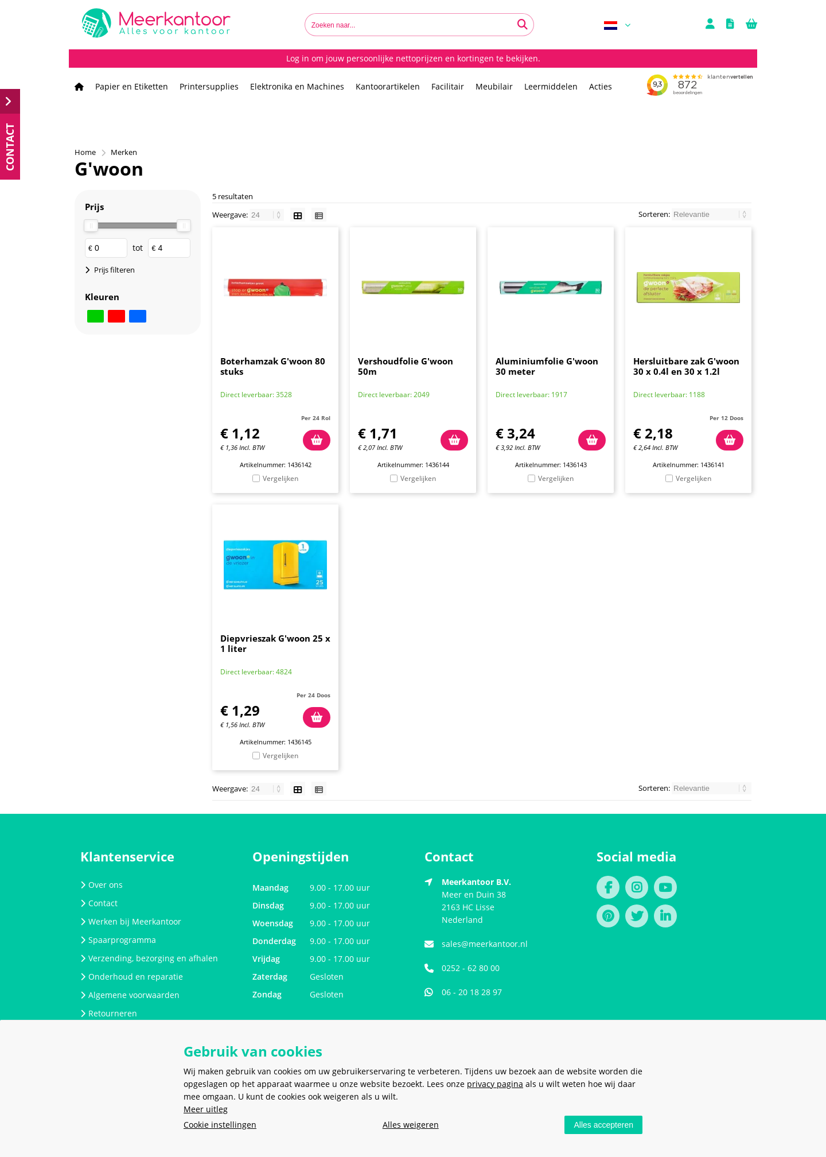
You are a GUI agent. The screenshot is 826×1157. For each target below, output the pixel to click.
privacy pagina (495, 1083)
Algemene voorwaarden (130, 994)
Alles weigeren (411, 1124)
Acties (600, 86)
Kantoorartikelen (388, 86)
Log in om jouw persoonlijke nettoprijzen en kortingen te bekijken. (413, 58)
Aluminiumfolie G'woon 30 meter (547, 366)
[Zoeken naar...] (522, 24)
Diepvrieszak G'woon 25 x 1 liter (275, 643)
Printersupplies (209, 86)
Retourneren (108, 1013)
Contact (99, 903)
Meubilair (494, 86)
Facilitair (447, 86)
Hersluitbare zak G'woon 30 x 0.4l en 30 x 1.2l (686, 366)
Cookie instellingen (220, 1124)
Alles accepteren (603, 1124)
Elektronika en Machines (297, 86)
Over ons (101, 884)
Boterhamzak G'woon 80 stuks (272, 366)
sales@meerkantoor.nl (485, 943)
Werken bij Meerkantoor (130, 921)
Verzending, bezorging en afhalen (149, 958)
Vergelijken (280, 478)
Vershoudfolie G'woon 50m (405, 366)
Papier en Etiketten (131, 86)
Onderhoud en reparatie (131, 976)
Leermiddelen (551, 86)
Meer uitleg (206, 1109)
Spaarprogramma (118, 939)
